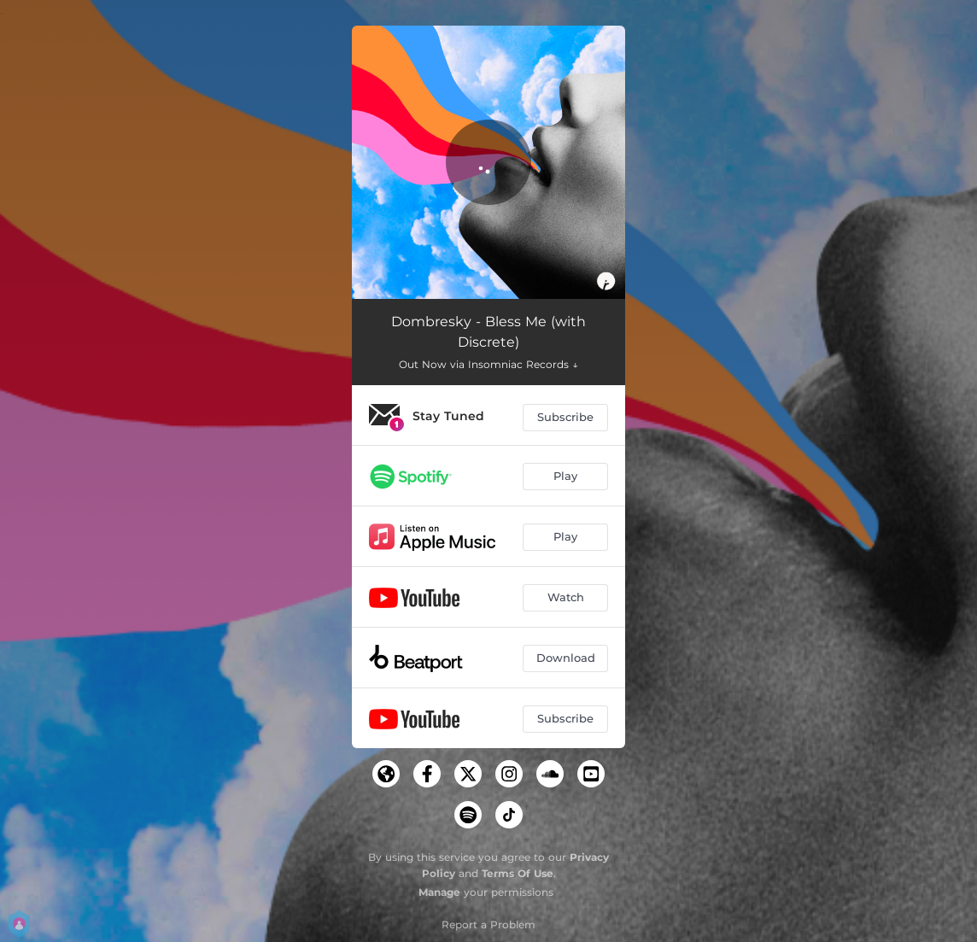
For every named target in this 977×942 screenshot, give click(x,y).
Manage (439, 892)
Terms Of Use (517, 873)
